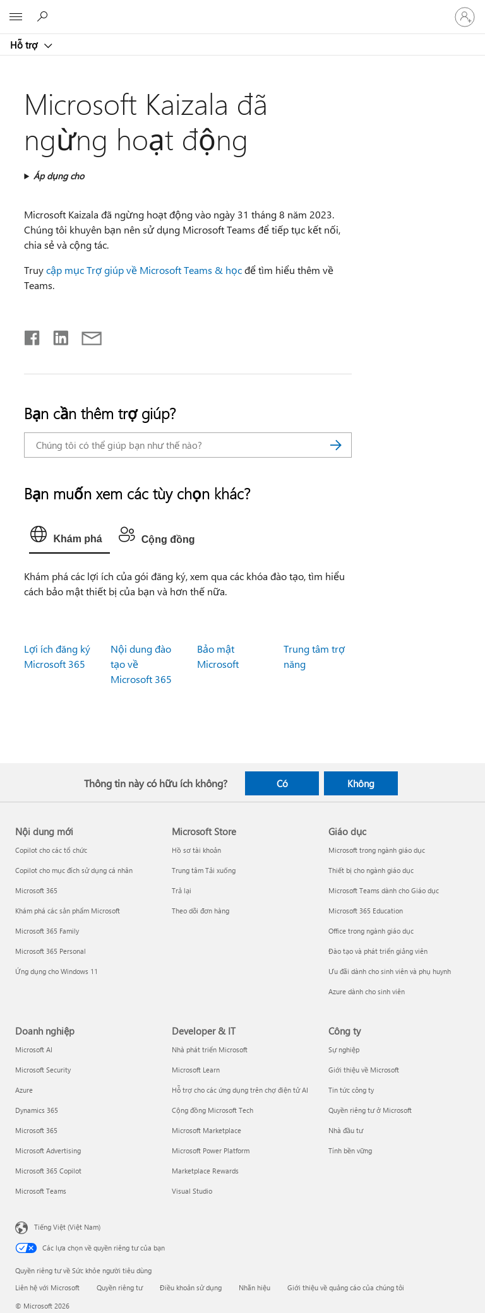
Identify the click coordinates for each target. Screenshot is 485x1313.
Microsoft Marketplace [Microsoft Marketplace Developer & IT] (206, 1130)
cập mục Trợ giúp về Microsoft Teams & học (144, 269)
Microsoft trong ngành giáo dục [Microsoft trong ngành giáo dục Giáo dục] (376, 850)
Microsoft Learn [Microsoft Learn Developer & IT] (196, 1069)
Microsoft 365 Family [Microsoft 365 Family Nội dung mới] (47, 931)
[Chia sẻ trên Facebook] (33, 335)
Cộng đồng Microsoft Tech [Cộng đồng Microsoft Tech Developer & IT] (212, 1110)
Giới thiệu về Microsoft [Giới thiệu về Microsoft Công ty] (363, 1069)
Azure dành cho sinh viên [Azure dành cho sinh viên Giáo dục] (366, 991)
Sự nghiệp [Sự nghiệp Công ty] (343, 1049)
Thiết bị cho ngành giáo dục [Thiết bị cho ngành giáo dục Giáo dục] (371, 870)
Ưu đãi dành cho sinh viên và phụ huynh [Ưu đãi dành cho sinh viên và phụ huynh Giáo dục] (389, 971)
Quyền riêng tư (120, 1287)
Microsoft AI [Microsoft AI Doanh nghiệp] (33, 1049)
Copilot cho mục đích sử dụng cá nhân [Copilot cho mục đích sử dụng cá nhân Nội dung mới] (74, 870)
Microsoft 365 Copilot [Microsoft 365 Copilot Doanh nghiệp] (48, 1170)
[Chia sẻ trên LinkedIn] (56, 335)
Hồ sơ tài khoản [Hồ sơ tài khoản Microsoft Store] (196, 850)
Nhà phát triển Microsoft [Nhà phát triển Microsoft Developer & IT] (210, 1049)
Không (360, 783)
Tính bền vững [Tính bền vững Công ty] (350, 1150)
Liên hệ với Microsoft (47, 1287)
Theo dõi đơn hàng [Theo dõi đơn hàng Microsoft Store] (200, 910)
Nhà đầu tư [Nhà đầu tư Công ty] (345, 1130)
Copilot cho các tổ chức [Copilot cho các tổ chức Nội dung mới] (51, 850)
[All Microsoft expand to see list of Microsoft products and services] (16, 17)
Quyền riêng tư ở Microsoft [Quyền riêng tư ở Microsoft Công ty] (370, 1110)
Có (282, 783)
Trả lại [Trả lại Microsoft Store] (181, 890)
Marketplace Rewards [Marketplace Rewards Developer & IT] (205, 1170)
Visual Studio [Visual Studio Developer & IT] (192, 1191)
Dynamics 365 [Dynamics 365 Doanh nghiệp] (36, 1110)
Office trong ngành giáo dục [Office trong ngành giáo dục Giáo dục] (371, 931)
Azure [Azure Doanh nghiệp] (24, 1090)
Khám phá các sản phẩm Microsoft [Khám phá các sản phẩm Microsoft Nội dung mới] (67, 910)
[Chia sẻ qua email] (86, 335)
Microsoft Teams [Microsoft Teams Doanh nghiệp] (40, 1191)
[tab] (69, 537)
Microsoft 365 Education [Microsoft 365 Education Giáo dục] (365, 910)
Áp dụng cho (58, 176)
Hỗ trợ (25, 45)
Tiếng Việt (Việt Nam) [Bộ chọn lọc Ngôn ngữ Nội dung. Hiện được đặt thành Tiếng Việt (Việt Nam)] (67, 1227)
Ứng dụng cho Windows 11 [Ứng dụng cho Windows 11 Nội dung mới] (56, 971)
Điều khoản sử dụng (191, 1287)
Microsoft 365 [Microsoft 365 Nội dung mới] (36, 890)
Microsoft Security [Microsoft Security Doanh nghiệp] (43, 1069)
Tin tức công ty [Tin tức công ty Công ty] (351, 1090)
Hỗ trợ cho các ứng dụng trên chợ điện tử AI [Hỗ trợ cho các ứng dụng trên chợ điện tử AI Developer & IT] (240, 1090)
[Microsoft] (241, 9)
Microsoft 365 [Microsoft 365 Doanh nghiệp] (36, 1130)
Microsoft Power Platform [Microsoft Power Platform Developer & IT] (210, 1150)
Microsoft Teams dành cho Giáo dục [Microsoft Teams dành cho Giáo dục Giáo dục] (383, 890)
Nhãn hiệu (254, 1287)
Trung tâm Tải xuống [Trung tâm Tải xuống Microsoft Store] (204, 870)
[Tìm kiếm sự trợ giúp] (44, 16)
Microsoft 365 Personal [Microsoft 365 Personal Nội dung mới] (50, 951)
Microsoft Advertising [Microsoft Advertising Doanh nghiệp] (48, 1150)
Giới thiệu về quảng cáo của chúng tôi (345, 1287)
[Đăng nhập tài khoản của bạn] (465, 17)
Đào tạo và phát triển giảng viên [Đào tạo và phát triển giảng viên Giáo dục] (378, 951)
